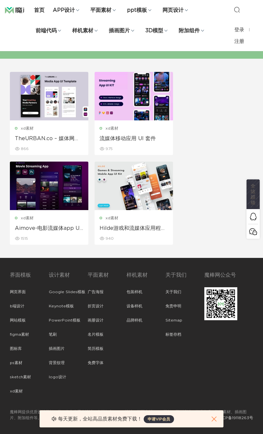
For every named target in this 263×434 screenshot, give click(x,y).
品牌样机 (134, 320)
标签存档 (173, 334)
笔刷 (53, 334)
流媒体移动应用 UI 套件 (126, 138)
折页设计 (95, 306)
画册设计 (95, 320)
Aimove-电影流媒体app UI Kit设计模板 (214, 139)
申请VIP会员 (159, 419)
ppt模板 (137, 10)
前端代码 (46, 30)
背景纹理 (57, 363)
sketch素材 (20, 377)
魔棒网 (21, 10)
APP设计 (64, 10)
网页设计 (173, 10)
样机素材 (82, 30)
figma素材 (19, 334)
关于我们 (173, 292)
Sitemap (173, 320)
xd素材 (27, 128)
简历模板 (95, 349)
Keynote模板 (61, 306)
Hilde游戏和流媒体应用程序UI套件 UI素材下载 (48, 229)
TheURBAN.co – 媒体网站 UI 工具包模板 (47, 139)
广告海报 (95, 292)
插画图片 (119, 30)
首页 (39, 10)
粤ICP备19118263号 (235, 418)
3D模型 (154, 30)
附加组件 (189, 30)
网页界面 (18, 292)
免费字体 (95, 363)
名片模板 (95, 334)
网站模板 (18, 320)
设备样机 (134, 306)
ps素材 (16, 363)
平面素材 (100, 10)
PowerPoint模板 (64, 320)
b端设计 (17, 306)
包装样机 (134, 292)
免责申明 (173, 306)
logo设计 (57, 377)
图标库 (16, 349)
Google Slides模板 (67, 292)
